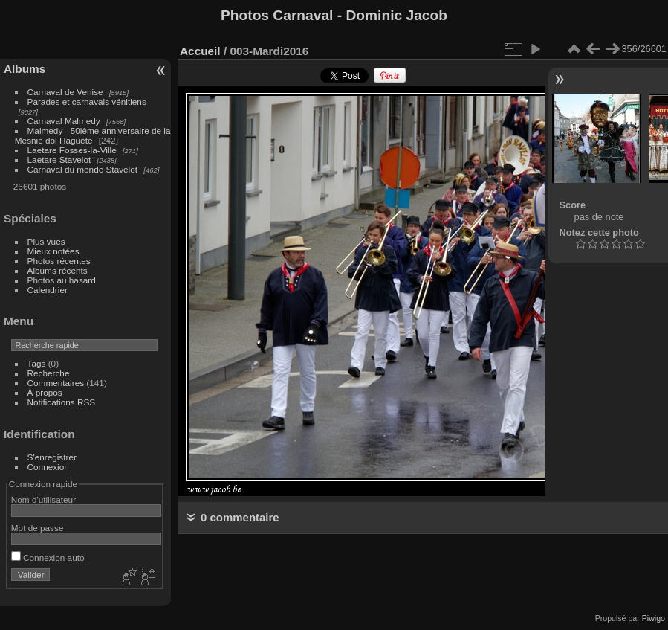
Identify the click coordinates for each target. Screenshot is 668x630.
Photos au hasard (61, 280)
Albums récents (57, 270)
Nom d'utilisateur (43, 499)
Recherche (48, 373)
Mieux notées (53, 251)
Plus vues (46, 241)
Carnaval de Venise (65, 92)
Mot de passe (37, 528)
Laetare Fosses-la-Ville (72, 150)
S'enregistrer (52, 457)
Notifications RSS (61, 402)
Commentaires (56, 383)
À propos (44, 392)
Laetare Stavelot (59, 159)
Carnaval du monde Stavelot (82, 169)
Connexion (48, 467)
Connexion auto (48, 557)
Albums (24, 68)
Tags (36, 363)
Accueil (200, 51)
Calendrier (47, 290)
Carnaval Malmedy (63, 121)
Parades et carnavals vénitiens (86, 101)
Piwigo (653, 618)
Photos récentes (59, 261)
